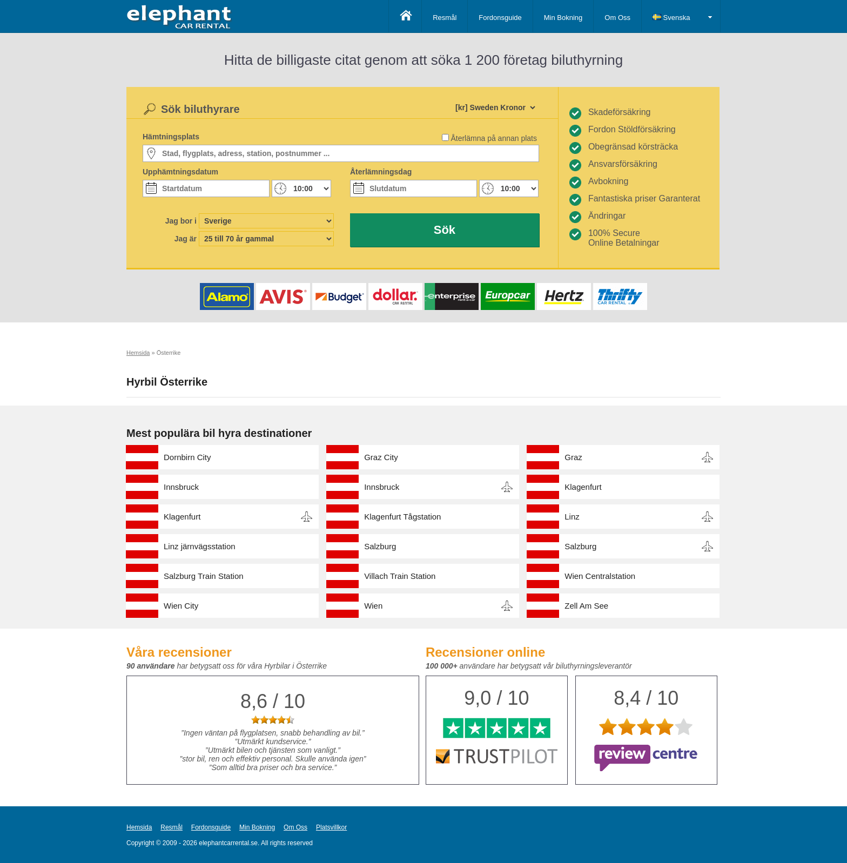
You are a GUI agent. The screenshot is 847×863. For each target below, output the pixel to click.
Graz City (381, 457)
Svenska (671, 18)
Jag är (185, 238)
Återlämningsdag (381, 171)
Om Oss (617, 18)
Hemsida (139, 827)
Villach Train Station (399, 576)
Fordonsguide (500, 18)
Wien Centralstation (599, 576)
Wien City (181, 605)
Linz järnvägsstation (200, 546)
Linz (572, 516)
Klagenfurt (582, 486)
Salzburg (380, 546)
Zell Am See (586, 605)
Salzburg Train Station (204, 576)
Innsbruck (181, 486)
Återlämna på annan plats (494, 138)
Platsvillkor (331, 827)
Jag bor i (181, 221)
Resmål (444, 18)
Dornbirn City (187, 457)
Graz (573, 457)
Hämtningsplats (171, 136)
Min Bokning (563, 18)
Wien (373, 605)
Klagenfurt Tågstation (402, 516)
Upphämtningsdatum (180, 171)
